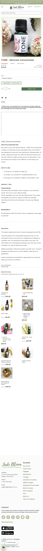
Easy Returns (27, 474)
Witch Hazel (4, 313)
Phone (3, 479)
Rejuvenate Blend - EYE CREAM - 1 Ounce (26, 315)
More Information (6, 265)
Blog (17, 546)
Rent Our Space (27, 491)
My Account (26, 466)
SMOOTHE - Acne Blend (27, 337)
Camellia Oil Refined (4, 293)
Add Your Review (20, 63)
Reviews (4, 266)
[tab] (21, 102)
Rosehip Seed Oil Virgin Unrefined (6, 361)
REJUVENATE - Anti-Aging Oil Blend (5, 383)
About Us (26, 496)
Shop (13, 546)
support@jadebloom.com (9, 487)
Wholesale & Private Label (31, 485)
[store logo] (17, 8)
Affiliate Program (28, 482)
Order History (27, 469)
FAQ (24, 493)
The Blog (25, 477)
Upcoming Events (8, 522)
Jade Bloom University (30, 480)
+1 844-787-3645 (6, 481)
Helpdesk (26, 471)
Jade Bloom (9, 539)
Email (3, 485)
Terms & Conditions (29, 499)
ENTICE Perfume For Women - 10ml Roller (7, 339)
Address (4, 472)
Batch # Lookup (28, 488)
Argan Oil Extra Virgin (26, 361)
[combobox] (21, 13)
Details (3, 102)
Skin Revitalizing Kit (28, 293)
